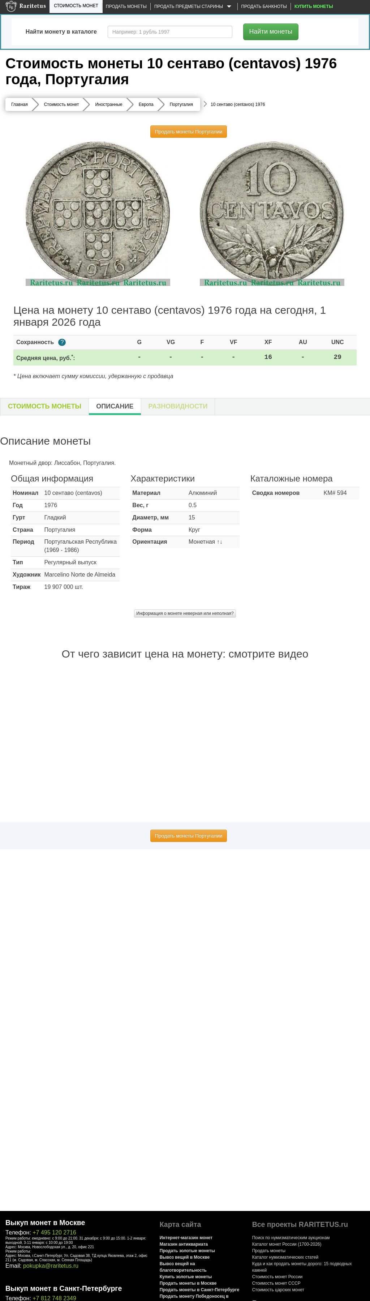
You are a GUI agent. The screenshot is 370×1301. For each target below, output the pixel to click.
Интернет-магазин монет (186, 1237)
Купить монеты (313, 6)
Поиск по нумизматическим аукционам (291, 1237)
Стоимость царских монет (278, 1289)
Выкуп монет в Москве (45, 1223)
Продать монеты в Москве (188, 1283)
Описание (114, 406)
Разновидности (178, 406)
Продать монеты (126, 6)
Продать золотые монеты (187, 1250)
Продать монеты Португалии (189, 131)
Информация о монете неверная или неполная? (184, 613)
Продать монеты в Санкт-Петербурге (199, 1289)
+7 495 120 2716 (54, 1232)
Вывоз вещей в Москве (185, 1257)
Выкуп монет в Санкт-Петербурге (63, 1288)
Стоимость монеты (44, 406)
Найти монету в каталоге (61, 32)
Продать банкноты (264, 6)
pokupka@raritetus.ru (50, 1266)
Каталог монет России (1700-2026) (287, 1244)
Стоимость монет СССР (276, 1283)
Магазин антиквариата (184, 1244)
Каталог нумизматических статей (285, 1257)
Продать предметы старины (194, 7)
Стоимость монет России (277, 1276)
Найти (270, 31)
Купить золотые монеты (186, 1276)
